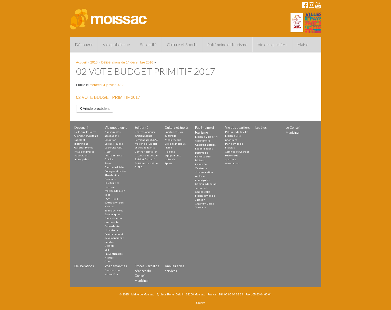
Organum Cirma (204, 203)
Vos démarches (116, 266)
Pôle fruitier (112, 182)
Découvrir (84, 44)
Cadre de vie (112, 226)
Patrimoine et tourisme (227, 44)
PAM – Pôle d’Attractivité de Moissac (114, 202)
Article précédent (94, 108)
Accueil (81, 62)
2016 (93, 62)
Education (110, 139)
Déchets (109, 245)
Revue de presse (84, 151)
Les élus (261, 127)
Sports (168, 163)
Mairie (302, 44)
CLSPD (138, 167)
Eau (107, 249)
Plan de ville (112, 175)
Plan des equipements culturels (173, 155)
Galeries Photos (83, 147)
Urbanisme (111, 230)
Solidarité (148, 44)
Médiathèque (173, 139)
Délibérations (84, 266)
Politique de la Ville (146, 163)
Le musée (201, 164)
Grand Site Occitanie (86, 135)
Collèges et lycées (115, 171)
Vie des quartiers (272, 44)
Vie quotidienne (116, 44)
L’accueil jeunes (114, 143)
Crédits (200, 302)
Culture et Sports (182, 44)
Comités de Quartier (237, 151)
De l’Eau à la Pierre (85, 131)
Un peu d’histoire (205, 144)
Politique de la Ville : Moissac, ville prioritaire (237, 135)
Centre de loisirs (114, 167)
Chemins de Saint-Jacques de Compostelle (206, 187)
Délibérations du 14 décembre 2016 (127, 62)
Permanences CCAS (146, 139)
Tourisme (110, 186)
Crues (108, 261)
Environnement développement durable (114, 237)
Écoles (108, 163)
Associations (232, 163)
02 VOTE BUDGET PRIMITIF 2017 (108, 97)
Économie (110, 178)
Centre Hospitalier (146, 151)
